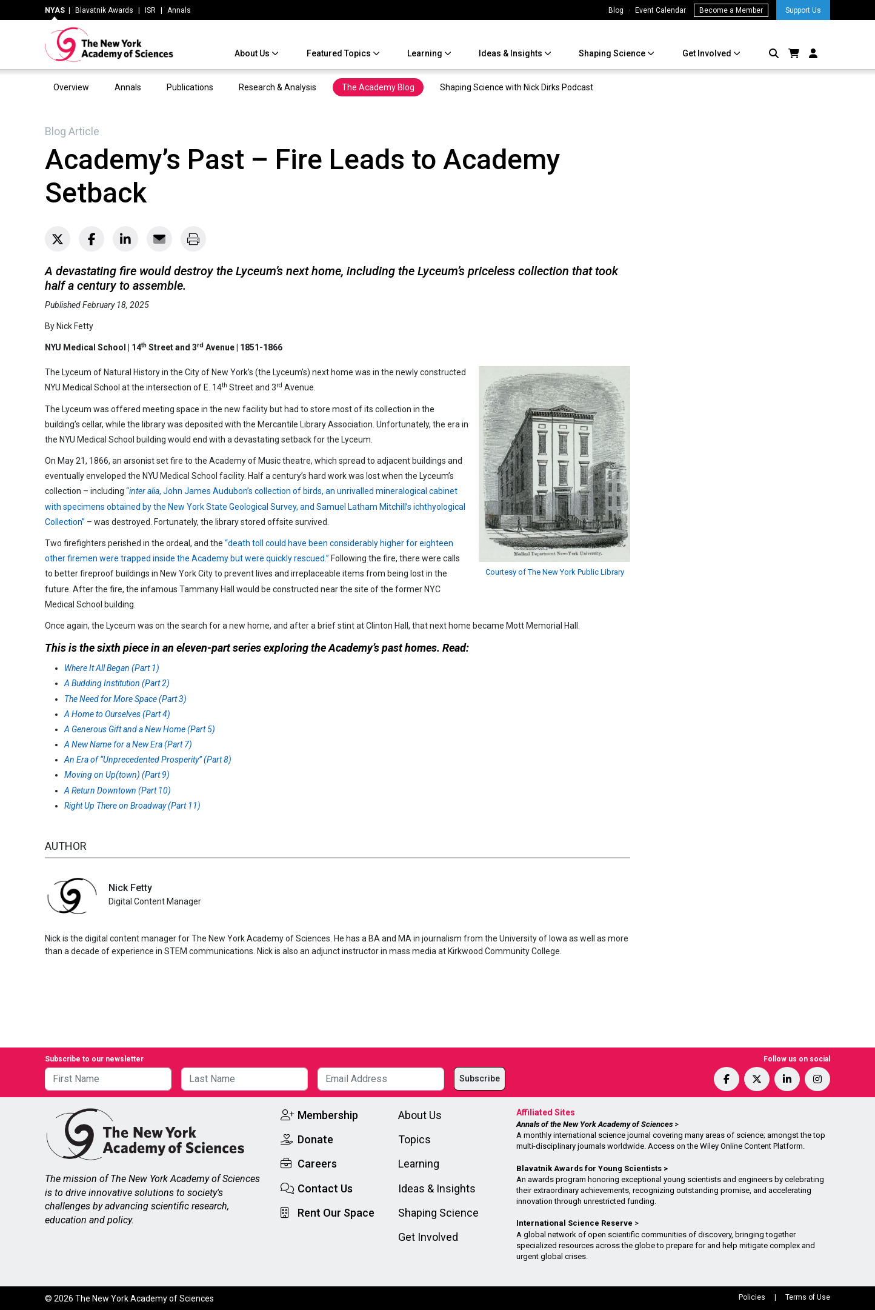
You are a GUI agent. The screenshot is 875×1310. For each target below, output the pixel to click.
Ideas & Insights (511, 53)
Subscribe (479, 1078)
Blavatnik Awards (104, 10)
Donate (315, 1139)
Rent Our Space (336, 1212)
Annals (179, 10)
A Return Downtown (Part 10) (117, 790)
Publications (190, 87)
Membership (328, 1115)
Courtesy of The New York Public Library (554, 571)
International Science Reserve (574, 1223)
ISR (150, 10)
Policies (752, 1297)
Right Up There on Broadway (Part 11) (132, 805)
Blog (616, 10)
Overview (71, 87)
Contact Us (325, 1188)
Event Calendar (660, 10)
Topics (414, 1139)
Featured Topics (340, 53)
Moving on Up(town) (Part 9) (117, 775)
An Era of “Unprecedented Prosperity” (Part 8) (147, 759)
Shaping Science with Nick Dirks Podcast (516, 87)
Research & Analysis (277, 87)
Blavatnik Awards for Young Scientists (589, 1168)
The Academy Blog (378, 87)
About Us (253, 53)
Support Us (803, 10)
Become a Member (731, 10)
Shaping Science (613, 53)
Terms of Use (807, 1297)
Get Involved (707, 53)
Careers (317, 1163)
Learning (425, 53)
